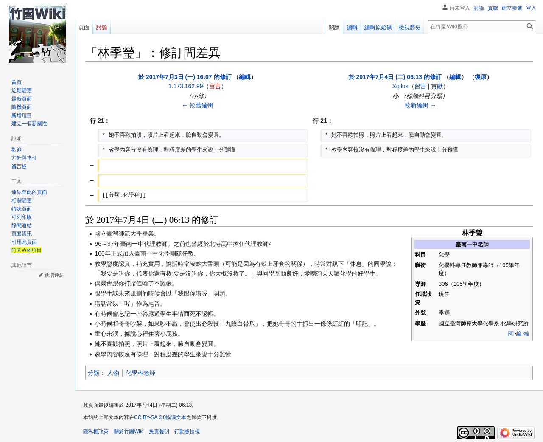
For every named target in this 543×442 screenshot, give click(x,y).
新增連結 (54, 275)
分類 (94, 372)
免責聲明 (159, 431)
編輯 (245, 76)
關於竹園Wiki (129, 431)
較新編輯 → (420, 105)
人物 (113, 372)
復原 (481, 76)
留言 (215, 86)
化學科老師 (140, 372)
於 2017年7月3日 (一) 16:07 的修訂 (184, 76)
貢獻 (437, 86)
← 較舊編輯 (197, 105)
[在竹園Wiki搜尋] (482, 26)
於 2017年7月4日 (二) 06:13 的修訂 (395, 76)
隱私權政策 (96, 431)
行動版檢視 (187, 431)
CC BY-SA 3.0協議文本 (160, 417)
